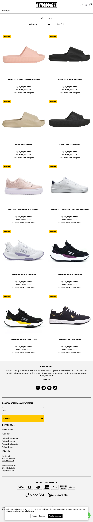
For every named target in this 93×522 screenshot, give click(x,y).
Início (42, 18)
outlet (50, 18)
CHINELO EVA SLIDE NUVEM (69, 145)
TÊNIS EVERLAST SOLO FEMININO (23, 275)
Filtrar (60, 24)
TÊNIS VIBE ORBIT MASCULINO (69, 340)
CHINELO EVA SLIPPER (23, 145)
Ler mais (46, 380)
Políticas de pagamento (10, 438)
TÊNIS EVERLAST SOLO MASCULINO (23, 340)
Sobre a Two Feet (7, 429)
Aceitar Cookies (55, 516)
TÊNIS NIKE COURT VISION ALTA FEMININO (23, 210)
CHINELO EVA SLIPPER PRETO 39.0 (69, 80)
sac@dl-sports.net (8, 461)
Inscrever (23, 418)
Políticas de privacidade (10, 444)
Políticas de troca (7, 447)
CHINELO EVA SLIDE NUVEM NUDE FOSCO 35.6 (23, 80)
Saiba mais (30, 511)
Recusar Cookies (38, 516)
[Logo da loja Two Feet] (46, 5)
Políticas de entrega (8, 441)
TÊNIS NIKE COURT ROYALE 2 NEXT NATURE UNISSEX (69, 210)
